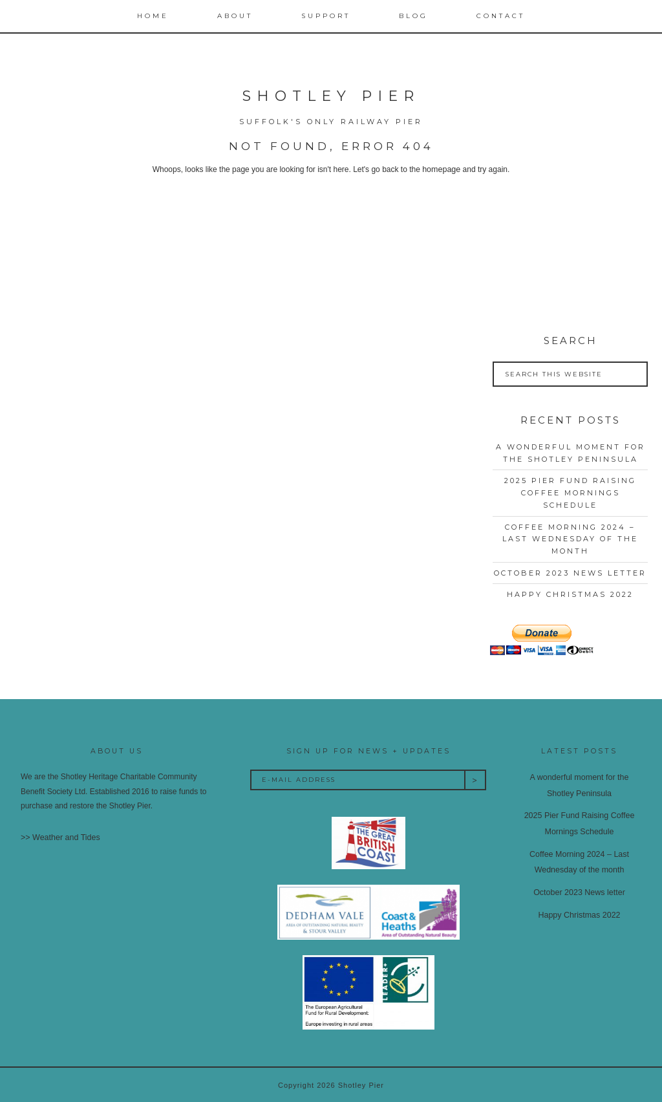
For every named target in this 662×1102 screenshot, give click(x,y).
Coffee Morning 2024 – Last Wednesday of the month (570, 538)
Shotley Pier (331, 96)
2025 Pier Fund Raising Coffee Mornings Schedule (570, 492)
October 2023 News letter (570, 572)
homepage (441, 169)
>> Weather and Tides (59, 837)
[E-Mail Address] (357, 779)
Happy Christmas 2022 (570, 594)
